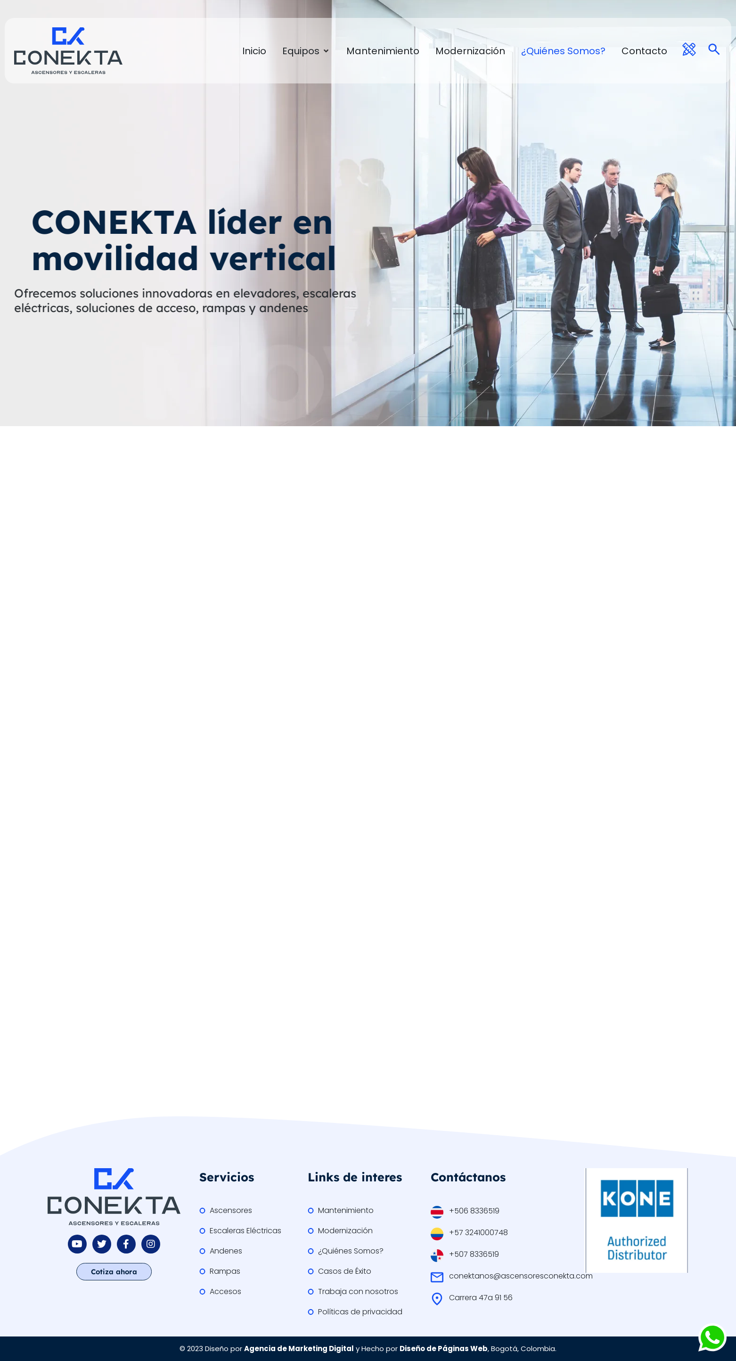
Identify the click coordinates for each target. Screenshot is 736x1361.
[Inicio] (254, 50)
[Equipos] (306, 50)
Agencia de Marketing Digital (299, 1348)
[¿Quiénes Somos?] (563, 50)
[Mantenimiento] (383, 50)
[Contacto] (644, 50)
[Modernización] (470, 50)
